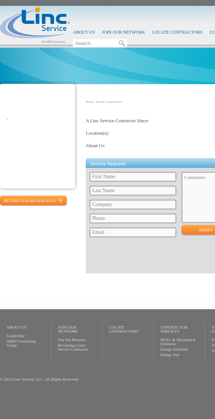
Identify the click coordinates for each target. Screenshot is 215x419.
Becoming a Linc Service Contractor (73, 347)
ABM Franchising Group (21, 343)
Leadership (16, 335)
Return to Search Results (30, 201)
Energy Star (169, 354)
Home (90, 102)
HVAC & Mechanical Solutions (177, 341)
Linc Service (35, 25)
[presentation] (143, 257)
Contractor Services (174, 329)
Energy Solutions (174, 349)
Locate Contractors (177, 32)
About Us (83, 32)
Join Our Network (123, 32)
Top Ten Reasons (71, 339)
